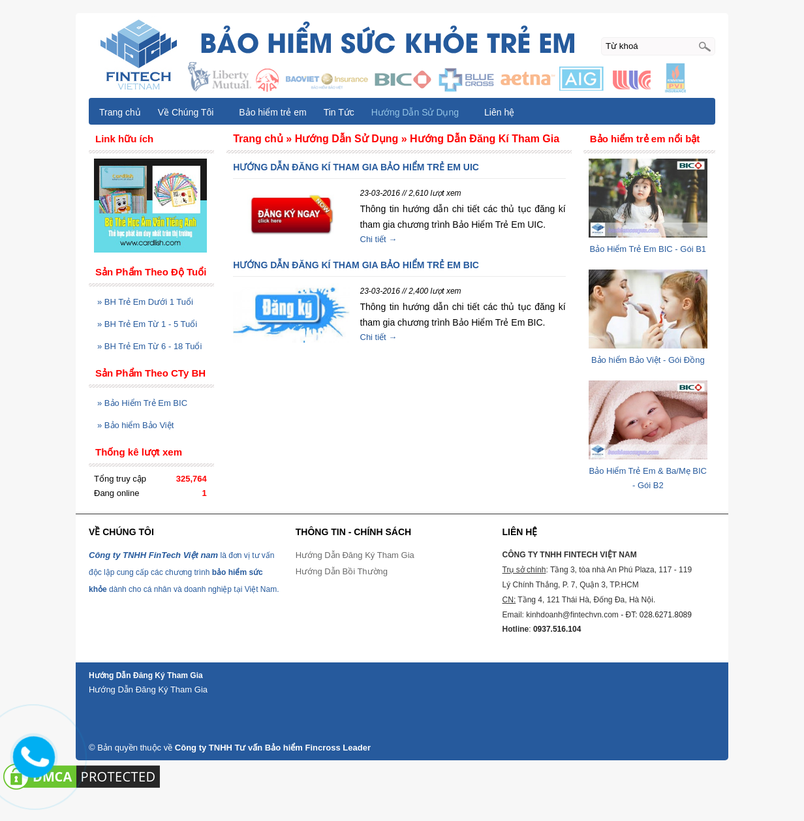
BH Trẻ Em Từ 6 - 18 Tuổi (149, 346)
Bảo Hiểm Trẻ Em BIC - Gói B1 (648, 249)
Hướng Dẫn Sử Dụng (421, 112)
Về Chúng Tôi (192, 112)
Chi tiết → (378, 239)
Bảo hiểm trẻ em (272, 112)
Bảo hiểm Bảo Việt (135, 425)
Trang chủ (120, 112)
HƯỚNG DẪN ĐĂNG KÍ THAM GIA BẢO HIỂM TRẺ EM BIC (356, 265)
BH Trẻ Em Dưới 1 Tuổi (145, 302)
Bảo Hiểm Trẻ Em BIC (142, 403)
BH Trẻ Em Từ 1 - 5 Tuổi (147, 324)
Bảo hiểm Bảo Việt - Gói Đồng (648, 360)
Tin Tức (339, 112)
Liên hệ (499, 112)
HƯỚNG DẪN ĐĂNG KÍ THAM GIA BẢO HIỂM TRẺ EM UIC (356, 167)
